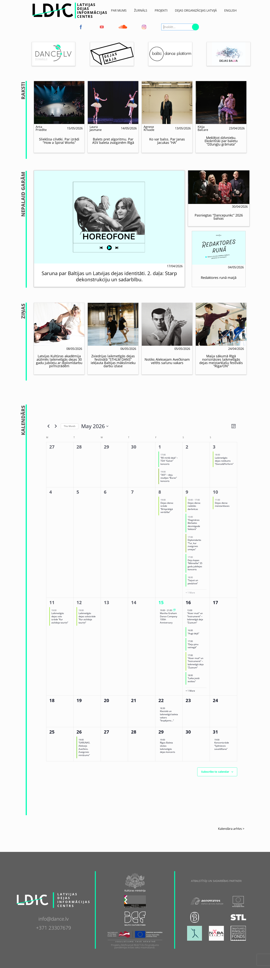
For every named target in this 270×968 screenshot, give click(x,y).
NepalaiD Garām (23, 194)
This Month (69, 426)
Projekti (161, 10)
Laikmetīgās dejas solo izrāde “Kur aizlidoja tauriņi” (59, 618)
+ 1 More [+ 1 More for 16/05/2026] (190, 690)
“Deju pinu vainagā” (193, 646)
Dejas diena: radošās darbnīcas (194, 506)
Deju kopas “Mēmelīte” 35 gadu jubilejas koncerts (195, 565)
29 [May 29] (161, 732)
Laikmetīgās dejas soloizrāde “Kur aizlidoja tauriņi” (87, 618)
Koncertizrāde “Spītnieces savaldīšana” (221, 745)
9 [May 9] (187, 492)
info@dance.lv (53, 918)
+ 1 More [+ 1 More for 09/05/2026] (190, 592)
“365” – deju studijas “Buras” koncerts (168, 478)
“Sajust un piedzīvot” (193, 582)
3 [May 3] (214, 447)
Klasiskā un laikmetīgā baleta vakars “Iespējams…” (169, 716)
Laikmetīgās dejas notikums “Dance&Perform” (224, 461)
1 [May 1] (159, 447)
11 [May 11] (52, 602)
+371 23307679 (53, 927)
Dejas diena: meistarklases (222, 504)
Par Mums (119, 10)
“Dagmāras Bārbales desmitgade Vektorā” (194, 524)
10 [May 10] (215, 492)
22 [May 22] (161, 700)
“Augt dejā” (193, 633)
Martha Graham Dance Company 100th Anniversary (168, 618)
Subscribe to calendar (215, 771)
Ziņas (23, 311)
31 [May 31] (215, 732)
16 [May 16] (188, 602)
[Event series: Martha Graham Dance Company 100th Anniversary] (174, 610)
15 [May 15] (161, 602)
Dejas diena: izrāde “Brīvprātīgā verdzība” (166, 507)
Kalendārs (23, 420)
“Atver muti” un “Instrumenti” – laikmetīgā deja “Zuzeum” (195, 618)
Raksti (23, 90)
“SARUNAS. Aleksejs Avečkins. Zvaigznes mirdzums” (84, 749)
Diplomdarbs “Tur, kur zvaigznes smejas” (194, 544)
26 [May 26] (79, 732)
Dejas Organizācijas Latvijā (196, 10)
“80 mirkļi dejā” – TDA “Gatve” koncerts (169, 461)
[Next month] (55, 426)
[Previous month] (48, 426)
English (230, 10)
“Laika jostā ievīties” (194, 680)
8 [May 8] (159, 492)
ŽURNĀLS (140, 10)
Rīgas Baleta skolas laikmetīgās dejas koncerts (167, 747)
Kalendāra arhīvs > (231, 829)
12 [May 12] (79, 602)
